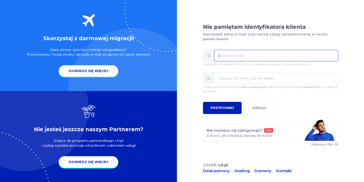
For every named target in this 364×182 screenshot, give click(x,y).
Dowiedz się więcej (88, 71)
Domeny (263, 170)
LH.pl (223, 165)
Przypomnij (222, 108)
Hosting (242, 170)
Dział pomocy (216, 170)
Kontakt (284, 170)
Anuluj (259, 108)
